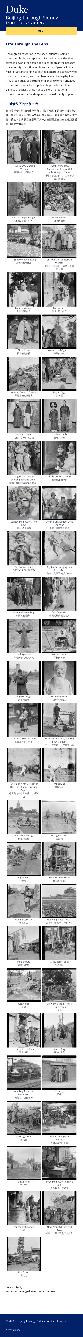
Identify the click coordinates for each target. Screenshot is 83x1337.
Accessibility (13, 1330)
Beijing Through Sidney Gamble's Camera (32, 20)
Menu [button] (41, 31)
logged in (27, 1291)
